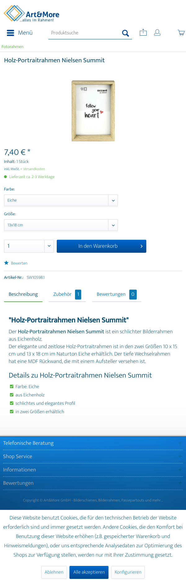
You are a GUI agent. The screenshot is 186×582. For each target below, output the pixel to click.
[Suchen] (125, 33)
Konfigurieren (128, 572)
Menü (20, 33)
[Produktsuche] (90, 33)
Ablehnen (54, 572)
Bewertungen (117, 295)
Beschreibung (23, 294)
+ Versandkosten (32, 169)
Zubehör (67, 294)
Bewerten (16, 263)
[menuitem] (18, 33)
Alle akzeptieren (89, 572)
